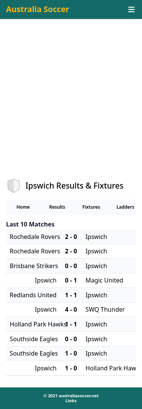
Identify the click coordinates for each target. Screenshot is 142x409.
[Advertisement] (71, 105)
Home (23, 207)
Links (71, 400)
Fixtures (91, 207)
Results (57, 207)
